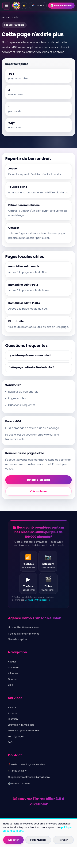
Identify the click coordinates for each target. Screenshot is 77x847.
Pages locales (17, 398)
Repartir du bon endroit (23, 392)
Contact (12, 679)
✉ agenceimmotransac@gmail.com (29, 777)
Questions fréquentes (21, 405)
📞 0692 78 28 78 (17, 771)
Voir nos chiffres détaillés (37, 600)
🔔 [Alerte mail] (24, 5)
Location (13, 719)
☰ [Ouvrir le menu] (6, 5)
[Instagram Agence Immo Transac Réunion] (47, 561)
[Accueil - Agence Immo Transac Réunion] (16, 6)
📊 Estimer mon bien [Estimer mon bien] (61, 5)
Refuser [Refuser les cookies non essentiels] (63, 839)
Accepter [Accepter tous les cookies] (13, 839)
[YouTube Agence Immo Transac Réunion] (28, 583)
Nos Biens (13, 667)
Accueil (6, 17)
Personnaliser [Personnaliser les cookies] (38, 839)
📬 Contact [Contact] (38, 5)
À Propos (13, 673)
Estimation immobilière (21, 724)
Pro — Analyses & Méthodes (23, 730)
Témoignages (16, 736)
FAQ (10, 742)
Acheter (12, 713)
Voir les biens (38, 491)
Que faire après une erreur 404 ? (30, 355)
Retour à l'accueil (38, 480)
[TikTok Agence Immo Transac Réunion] (48, 583)
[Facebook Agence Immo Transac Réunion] (28, 561)
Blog (10, 685)
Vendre (12, 707)
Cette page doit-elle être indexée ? (31, 367)
